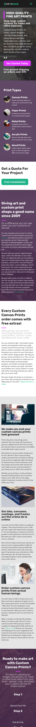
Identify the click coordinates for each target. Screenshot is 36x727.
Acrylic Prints (19, 134)
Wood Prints (19, 145)
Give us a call (10, 628)
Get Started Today (17, 63)
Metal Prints (19, 121)
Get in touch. (19, 292)
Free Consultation (14, 182)
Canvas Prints (20, 97)
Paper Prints (19, 110)
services (4, 238)
